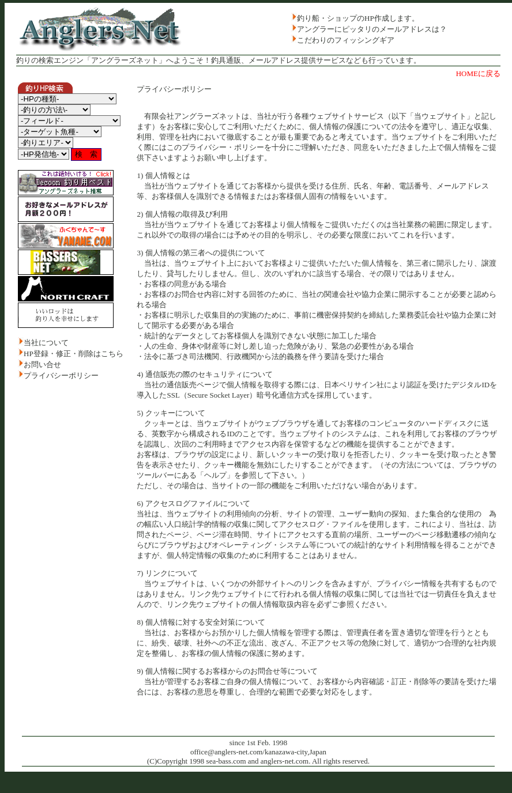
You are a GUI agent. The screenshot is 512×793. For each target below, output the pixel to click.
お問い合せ (42, 364)
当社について (46, 342)
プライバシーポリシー (61, 375)
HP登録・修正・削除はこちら (73, 353)
